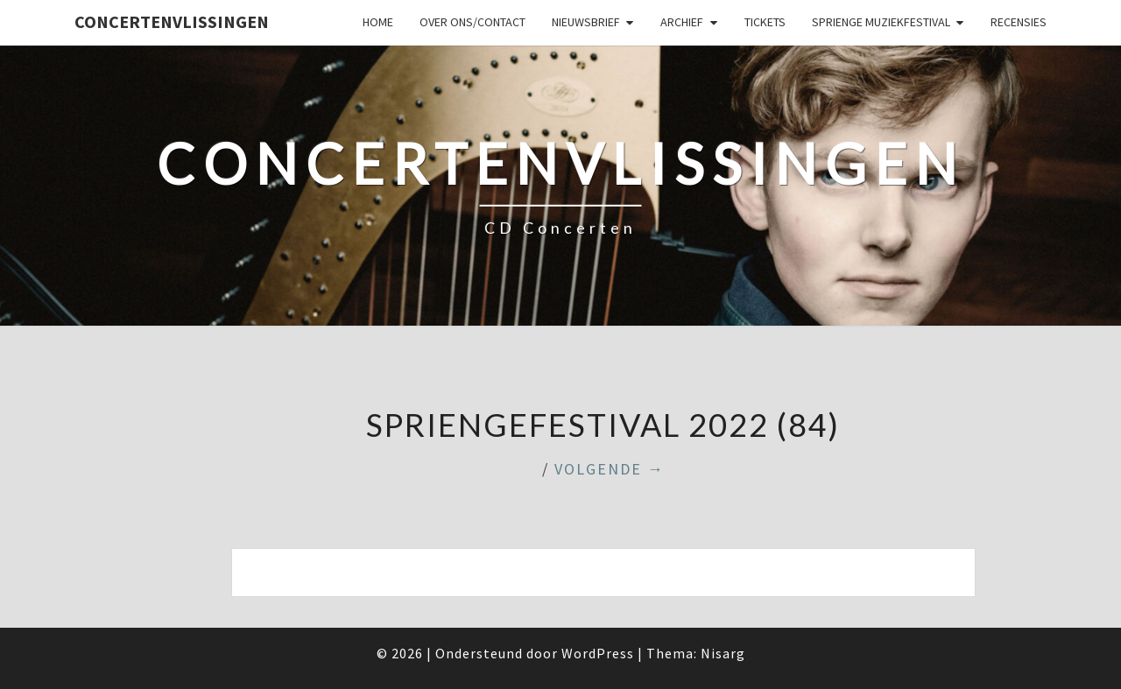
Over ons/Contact (472, 22)
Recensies (1019, 22)
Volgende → (609, 469)
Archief (681, 22)
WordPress (597, 653)
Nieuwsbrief (586, 22)
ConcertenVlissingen (171, 21)
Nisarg (723, 653)
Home (378, 22)
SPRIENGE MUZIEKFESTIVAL (881, 22)
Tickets (765, 22)
